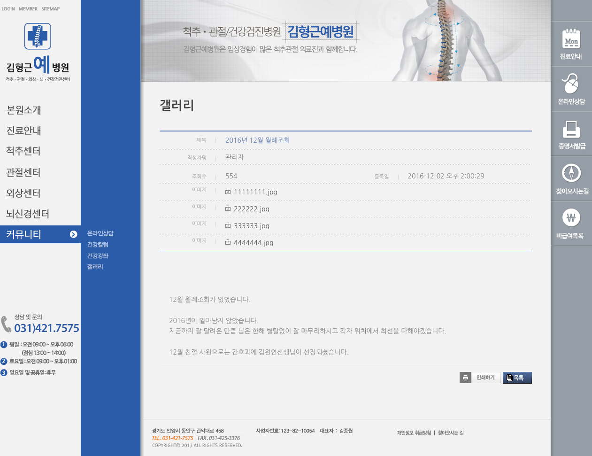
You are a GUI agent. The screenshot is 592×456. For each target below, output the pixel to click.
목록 (518, 378)
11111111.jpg (255, 192)
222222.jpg (251, 209)
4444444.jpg (253, 243)
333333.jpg (251, 226)
